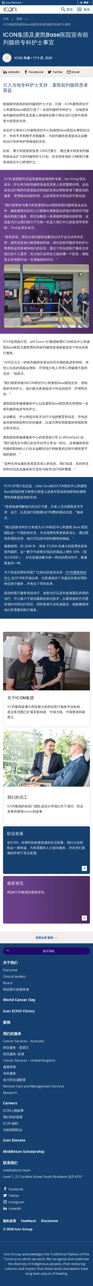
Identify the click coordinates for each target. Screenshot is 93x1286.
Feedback (28, 1221)
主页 (6, 19)
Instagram (13, 1202)
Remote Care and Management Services (33, 1086)
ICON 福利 (10, 1123)
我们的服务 (12, 1034)
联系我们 (10, 1163)
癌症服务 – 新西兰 (16, 1047)
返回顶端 (30, 950)
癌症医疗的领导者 (16, 989)
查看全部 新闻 (47, 938)
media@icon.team (17, 1170)
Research (10, 1092)
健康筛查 (9, 1067)
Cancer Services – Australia (23, 1041)
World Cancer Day (19, 1000)
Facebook (13, 1189)
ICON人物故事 (13, 1110)
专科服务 (9, 1073)
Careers (10, 1103)
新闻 (19, 19)
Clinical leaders (14, 976)
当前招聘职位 (13, 1130)
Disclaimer (49, 1221)
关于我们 (10, 963)
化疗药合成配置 (14, 1080)
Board (7, 983)
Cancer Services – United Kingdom (29, 1060)
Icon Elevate (14, 1140)
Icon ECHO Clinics (19, 1011)
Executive (10, 970)
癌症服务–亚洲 (13, 1054)
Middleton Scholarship (23, 1151)
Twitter (11, 1195)
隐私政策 (9, 1221)
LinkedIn (12, 1208)
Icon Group (23, 1229)
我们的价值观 (13, 1117)
